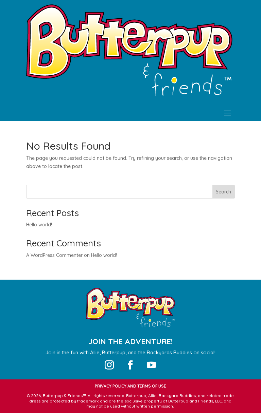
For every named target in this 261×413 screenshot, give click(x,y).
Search (223, 192)
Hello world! (39, 225)
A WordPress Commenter (54, 255)
